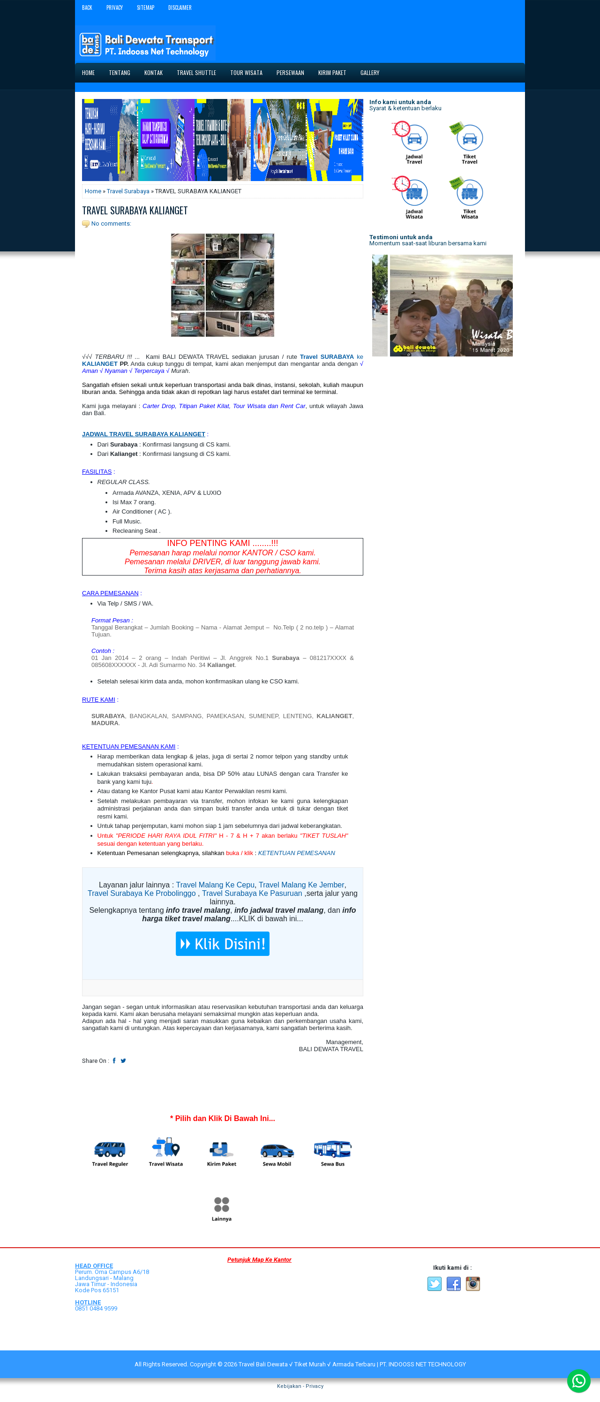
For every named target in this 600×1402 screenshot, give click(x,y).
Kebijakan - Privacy (300, 1386)
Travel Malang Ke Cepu (215, 885)
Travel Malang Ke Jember (302, 885)
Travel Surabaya (128, 191)
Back (87, 7)
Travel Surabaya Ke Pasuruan (252, 893)
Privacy (114, 7)
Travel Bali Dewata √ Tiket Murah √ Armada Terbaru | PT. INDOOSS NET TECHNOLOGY (352, 1364)
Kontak (153, 72)
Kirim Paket (332, 72)
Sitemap (145, 7)
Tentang (119, 72)
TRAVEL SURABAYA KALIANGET (135, 210)
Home (88, 72)
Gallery (369, 72)
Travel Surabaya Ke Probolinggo (142, 893)
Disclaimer (180, 7)
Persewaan (290, 72)
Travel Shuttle (196, 72)
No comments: (111, 223)
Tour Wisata (246, 72)
